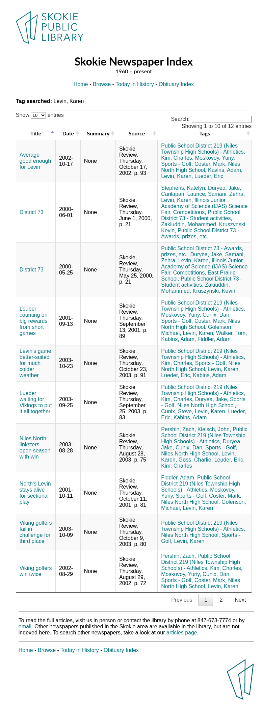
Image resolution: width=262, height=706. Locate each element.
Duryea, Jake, (224, 188)
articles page (181, 632)
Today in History (134, 84)
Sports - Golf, (177, 164)
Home (81, 84)
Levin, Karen (198, 508)
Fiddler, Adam (214, 339)
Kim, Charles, (177, 158)
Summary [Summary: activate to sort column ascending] (98, 133)
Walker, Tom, (231, 333)
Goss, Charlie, (196, 460)
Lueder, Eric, (176, 375)
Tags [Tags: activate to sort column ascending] (204, 133)
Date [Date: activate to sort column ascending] (68, 133)
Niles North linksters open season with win (35, 448)
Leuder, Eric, (229, 460)
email (25, 626)
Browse (102, 84)
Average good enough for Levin (35, 161)
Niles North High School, (200, 167)
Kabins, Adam (210, 375)
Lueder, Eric (208, 176)
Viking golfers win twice (36, 571)
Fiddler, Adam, (178, 477)
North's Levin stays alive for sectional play (35, 493)
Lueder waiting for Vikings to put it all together (36, 402)
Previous (181, 600)
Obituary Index (176, 84)
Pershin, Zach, (178, 429)
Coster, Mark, (210, 164)
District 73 (32, 212)
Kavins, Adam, (225, 170)
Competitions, (189, 212)
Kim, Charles (176, 466)
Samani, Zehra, (226, 194)
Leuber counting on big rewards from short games (34, 321)
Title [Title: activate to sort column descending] (35, 133)
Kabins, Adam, (178, 339)
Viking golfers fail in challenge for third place (36, 532)
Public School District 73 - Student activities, (200, 215)
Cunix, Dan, (217, 315)
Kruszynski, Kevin (214, 291)
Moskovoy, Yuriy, (215, 158)
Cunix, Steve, (177, 411)
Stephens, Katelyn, (183, 188)
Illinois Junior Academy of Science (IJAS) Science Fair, (204, 206)
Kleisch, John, (214, 429)
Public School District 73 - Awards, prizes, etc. (200, 233)
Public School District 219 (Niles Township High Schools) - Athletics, (203, 149)
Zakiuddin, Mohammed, (189, 224)
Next (240, 600)
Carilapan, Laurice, (183, 194)
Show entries (40, 115)
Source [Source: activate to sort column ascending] (137, 133)
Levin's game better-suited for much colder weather (35, 363)
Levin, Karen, (177, 176)
